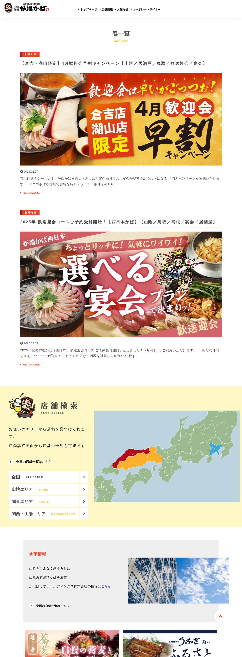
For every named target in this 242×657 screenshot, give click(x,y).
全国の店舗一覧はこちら (30, 479)
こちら (106, 607)
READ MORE (31, 200)
